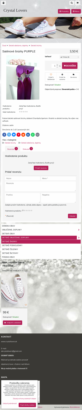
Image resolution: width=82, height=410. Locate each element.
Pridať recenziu (41, 168)
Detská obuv (8, 234)
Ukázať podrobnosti (10, 403)
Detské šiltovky (10, 253)
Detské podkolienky (12, 245)
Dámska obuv (8, 226)
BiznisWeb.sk (75, 407)
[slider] (23, 112)
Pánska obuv (8, 257)
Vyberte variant (12, 322)
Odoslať (72, 216)
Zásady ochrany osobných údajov (24, 398)
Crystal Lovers (15, 10)
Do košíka (70, 65)
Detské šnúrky (10, 142)
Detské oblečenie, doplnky (31, 142)
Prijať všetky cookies (27, 405)
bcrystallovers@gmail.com (12, 351)
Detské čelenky (10, 249)
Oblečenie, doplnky (41, 230)
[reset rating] (23, 210)
